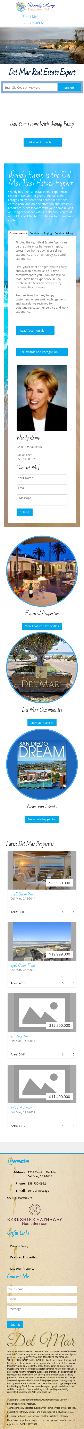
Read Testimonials (32, 330)
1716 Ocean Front (23, 965)
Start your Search (42, 723)
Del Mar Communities (42, 710)
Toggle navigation (8, 9)
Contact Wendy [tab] (18, 233)
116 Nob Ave (19, 1036)
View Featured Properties (42, 626)
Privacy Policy (19, 1246)
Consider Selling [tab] (64, 233)
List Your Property (39, 142)
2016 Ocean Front (23, 894)
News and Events (42, 807)
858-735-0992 (33, 23)
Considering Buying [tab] (41, 233)
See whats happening (42, 819)
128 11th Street (21, 1108)
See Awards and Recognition (39, 352)
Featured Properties (42, 613)
